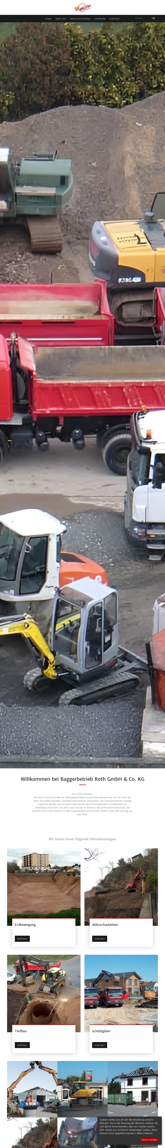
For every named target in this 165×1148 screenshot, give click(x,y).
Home (48, 18)
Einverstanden (149, 1139)
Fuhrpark (100, 18)
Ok (153, 18)
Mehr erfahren (145, 1133)
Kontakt (115, 18)
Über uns (61, 18)
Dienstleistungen (80, 18)
